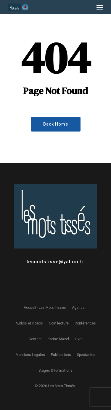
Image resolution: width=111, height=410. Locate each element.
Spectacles (86, 355)
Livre (79, 339)
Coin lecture (59, 323)
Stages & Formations (55, 370)
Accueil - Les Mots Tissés (45, 307)
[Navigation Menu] (99, 7)
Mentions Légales (30, 355)
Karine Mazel (58, 339)
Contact (35, 339)
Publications (61, 355)
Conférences (85, 323)
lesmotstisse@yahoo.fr (55, 262)
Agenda (78, 307)
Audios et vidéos (29, 323)
